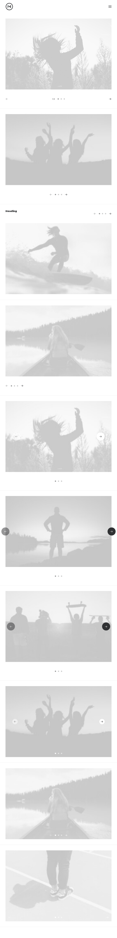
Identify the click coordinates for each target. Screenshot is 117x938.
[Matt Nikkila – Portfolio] (9, 6)
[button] (110, 6)
